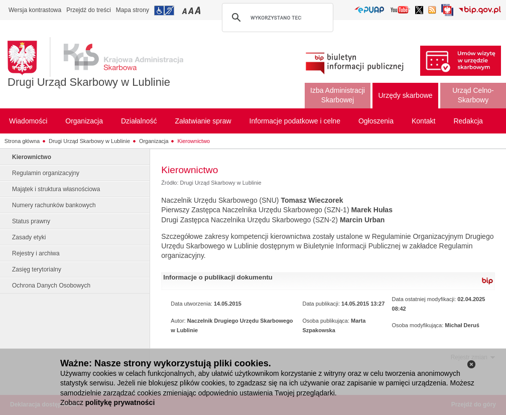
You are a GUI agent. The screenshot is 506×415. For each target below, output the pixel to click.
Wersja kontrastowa (35, 10)
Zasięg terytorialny (36, 269)
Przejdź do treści (88, 10)
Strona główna (22, 141)
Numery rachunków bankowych (54, 205)
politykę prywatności (120, 402)
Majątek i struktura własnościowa (56, 189)
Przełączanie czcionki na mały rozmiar (185, 10)
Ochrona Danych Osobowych (51, 285)
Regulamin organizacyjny (45, 173)
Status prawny (31, 221)
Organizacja (154, 141)
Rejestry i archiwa (36, 253)
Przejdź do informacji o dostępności (164, 11)
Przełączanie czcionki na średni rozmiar (191, 10)
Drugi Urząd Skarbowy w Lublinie (89, 82)
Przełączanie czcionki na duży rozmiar (198, 10)
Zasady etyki (29, 237)
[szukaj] (276, 18)
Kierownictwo (193, 141)
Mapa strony (132, 10)
